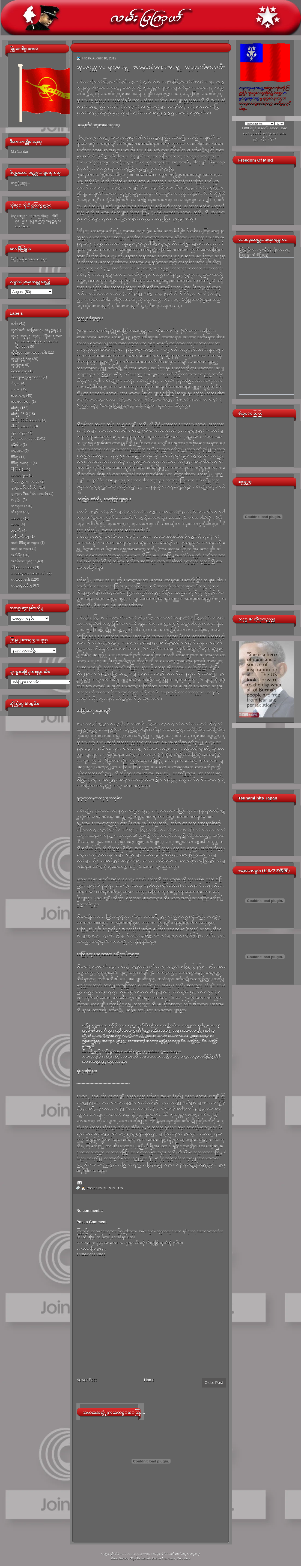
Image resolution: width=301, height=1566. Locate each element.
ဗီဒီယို (14, 457)
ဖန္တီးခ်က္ (16, 445)
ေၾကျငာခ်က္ (21, 585)
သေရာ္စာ (17, 518)
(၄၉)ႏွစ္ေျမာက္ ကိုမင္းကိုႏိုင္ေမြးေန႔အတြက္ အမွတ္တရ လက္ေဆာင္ (36, 221)
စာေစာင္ (18, 395)
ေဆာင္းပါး (20, 579)
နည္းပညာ (19, 432)
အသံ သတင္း (21, 549)
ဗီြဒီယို (16, 469)
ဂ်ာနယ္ (15, 383)
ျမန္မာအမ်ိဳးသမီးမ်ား (24, 487)
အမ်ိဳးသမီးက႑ (20, 536)
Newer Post (86, 1380)
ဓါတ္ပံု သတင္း (22, 426)
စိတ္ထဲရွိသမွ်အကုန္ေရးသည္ (29, 259)
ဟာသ (15, 524)
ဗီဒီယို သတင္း (21, 463)
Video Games (119, 1558)
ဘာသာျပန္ (19, 475)
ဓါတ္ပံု (15, 408)
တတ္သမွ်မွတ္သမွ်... (20, 183)
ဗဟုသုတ (17, 451)
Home (149, 1380)
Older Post (213, 1382)
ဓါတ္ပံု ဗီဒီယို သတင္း (26, 420)
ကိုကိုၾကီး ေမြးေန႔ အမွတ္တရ (33, 330)
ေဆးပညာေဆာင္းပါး (28, 573)
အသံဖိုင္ (16, 555)
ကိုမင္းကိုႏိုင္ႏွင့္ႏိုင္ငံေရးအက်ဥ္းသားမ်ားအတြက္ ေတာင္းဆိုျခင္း (36, 341)
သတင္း (17, 506)
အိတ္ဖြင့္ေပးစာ (22, 567)
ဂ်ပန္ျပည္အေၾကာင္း (26, 377)
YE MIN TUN (113, 1188)
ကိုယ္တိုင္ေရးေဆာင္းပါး (29, 352)
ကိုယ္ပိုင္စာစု (17, 365)
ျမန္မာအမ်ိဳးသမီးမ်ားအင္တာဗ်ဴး (29, 494)
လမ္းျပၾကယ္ (138, 1554)
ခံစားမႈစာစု (19, 371)
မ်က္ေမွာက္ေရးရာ (25, 481)
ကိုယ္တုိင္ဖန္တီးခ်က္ (21, 359)
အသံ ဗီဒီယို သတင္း (25, 543)
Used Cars (183, 1558)
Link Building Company (184, 1554)
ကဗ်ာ (14, 324)
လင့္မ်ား (16, 500)
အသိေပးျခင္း (23, 561)
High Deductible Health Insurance (152, 1558)
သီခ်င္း (16, 512)
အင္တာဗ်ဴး (16, 530)
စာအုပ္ (15, 389)
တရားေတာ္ (21, 401)
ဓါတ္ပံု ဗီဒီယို (19, 414)
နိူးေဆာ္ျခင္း (23, 438)
